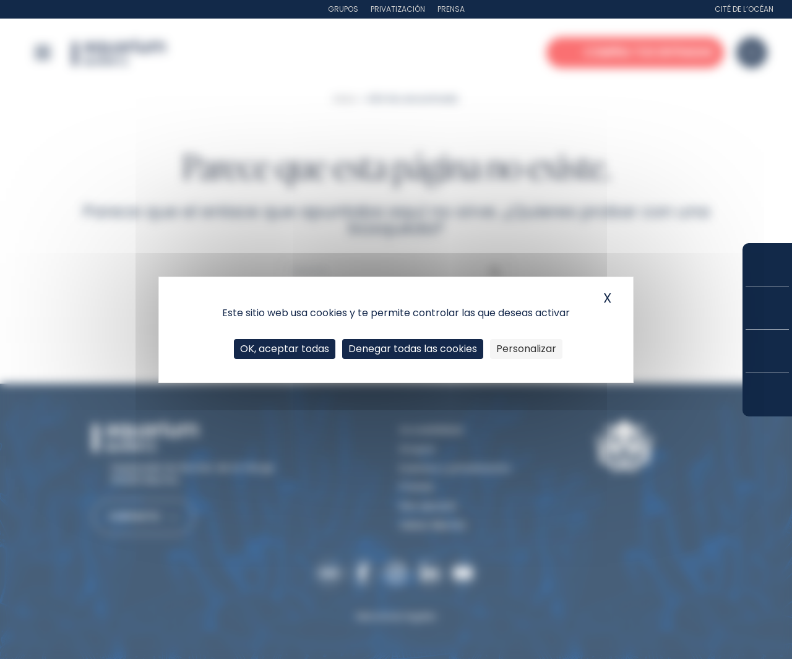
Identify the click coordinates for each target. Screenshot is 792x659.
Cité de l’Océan (744, 9)
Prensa (451, 9)
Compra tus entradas (767, 264)
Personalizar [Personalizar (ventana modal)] (526, 349)
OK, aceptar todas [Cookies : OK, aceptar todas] (284, 349)
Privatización (398, 9)
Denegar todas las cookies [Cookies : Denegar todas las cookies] (412, 349)
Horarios (767, 351)
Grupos (343, 9)
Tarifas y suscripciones (767, 307)
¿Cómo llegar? (767, 394)
